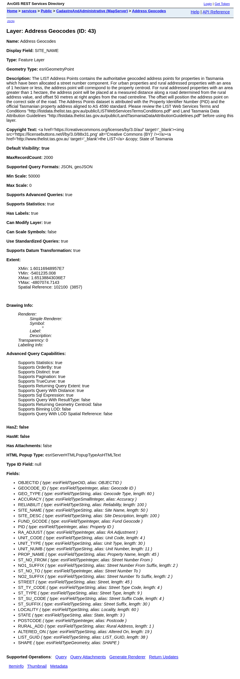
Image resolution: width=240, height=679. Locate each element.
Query (61, 657)
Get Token (222, 4)
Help (195, 12)
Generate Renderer (128, 657)
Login (208, 4)
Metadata (59, 666)
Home (12, 11)
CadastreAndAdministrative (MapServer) (92, 11)
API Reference (216, 12)
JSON (11, 21)
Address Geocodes (149, 11)
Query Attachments (88, 657)
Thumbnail (37, 666)
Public (46, 11)
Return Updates (164, 657)
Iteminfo (16, 666)
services (29, 11)
